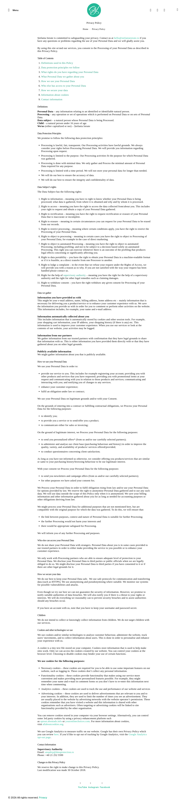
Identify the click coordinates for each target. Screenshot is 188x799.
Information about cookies (55, 94)
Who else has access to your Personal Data (63, 85)
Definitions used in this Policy (57, 63)
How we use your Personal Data (58, 81)
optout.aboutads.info (51, 721)
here (56, 734)
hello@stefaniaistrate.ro (126, 38)
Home (85, 29)
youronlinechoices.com (77, 721)
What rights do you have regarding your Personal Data (69, 72)
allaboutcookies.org (53, 724)
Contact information (51, 99)
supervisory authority (74, 275)
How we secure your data (54, 90)
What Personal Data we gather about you (62, 76)
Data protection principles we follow (60, 67)
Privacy (43, 797)
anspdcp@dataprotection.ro (59, 752)
